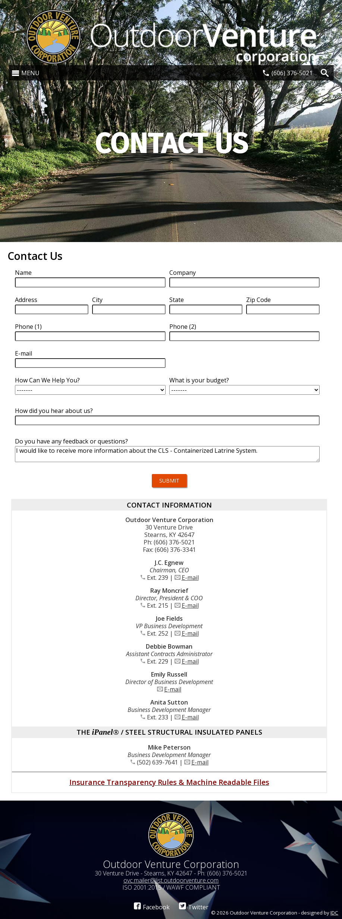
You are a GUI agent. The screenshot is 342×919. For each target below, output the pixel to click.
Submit (169, 480)
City (97, 300)
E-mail (23, 353)
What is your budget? (199, 380)
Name (23, 273)
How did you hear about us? (54, 411)
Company (182, 273)
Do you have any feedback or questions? (71, 441)
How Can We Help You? (47, 380)
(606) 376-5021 (292, 73)
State (176, 300)
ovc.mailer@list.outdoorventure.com (171, 880)
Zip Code (258, 300)
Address (26, 300)
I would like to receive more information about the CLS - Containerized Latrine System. (167, 454)
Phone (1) (28, 327)
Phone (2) (182, 327)
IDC (334, 912)
